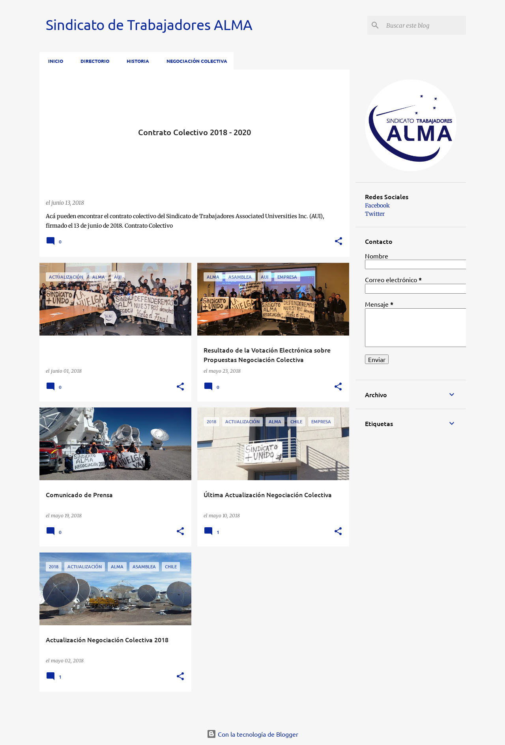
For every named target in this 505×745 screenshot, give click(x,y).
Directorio (92, 61)
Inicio (53, 61)
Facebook (377, 205)
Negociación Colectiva (194, 61)
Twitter (375, 213)
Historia (135, 61)
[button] (338, 241)
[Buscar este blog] (424, 25)
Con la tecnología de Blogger (252, 734)
